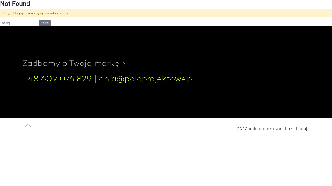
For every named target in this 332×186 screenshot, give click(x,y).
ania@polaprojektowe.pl (146, 78)
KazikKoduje (297, 128)
